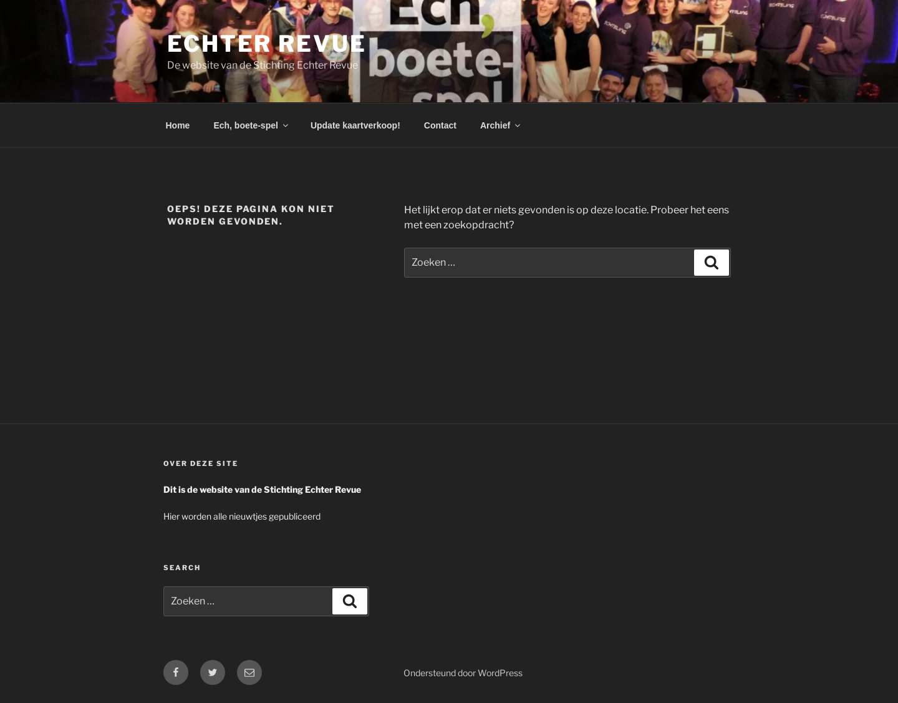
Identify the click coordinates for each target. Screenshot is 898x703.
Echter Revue (267, 43)
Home (178, 125)
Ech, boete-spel (251, 125)
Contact (440, 125)
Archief (501, 125)
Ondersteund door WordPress (463, 672)
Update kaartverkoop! (355, 125)
